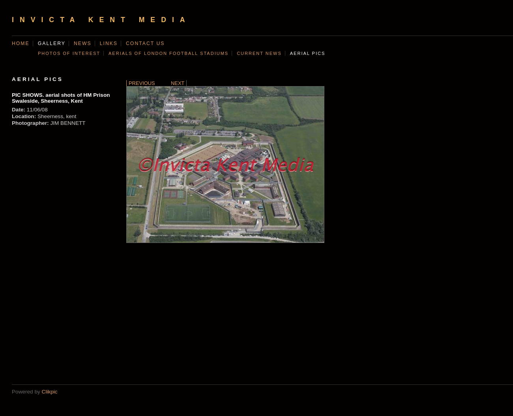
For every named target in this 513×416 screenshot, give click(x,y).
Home (21, 43)
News (83, 43)
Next (177, 83)
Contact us (145, 43)
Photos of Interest (69, 53)
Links (109, 43)
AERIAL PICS (307, 53)
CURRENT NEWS (259, 53)
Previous (142, 83)
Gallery (52, 43)
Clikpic (50, 392)
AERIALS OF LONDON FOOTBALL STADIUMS (168, 53)
